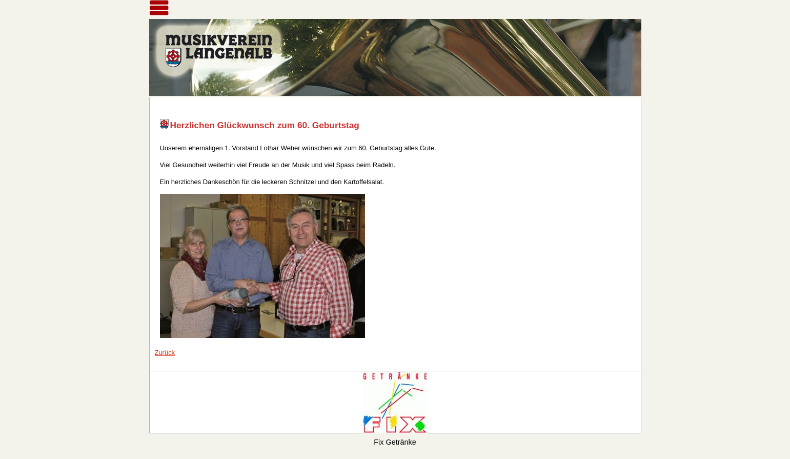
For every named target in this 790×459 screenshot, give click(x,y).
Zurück (165, 352)
